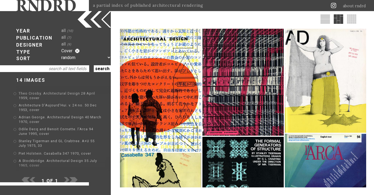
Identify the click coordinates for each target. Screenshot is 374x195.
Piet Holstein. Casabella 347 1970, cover (55, 153)
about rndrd (354, 6)
